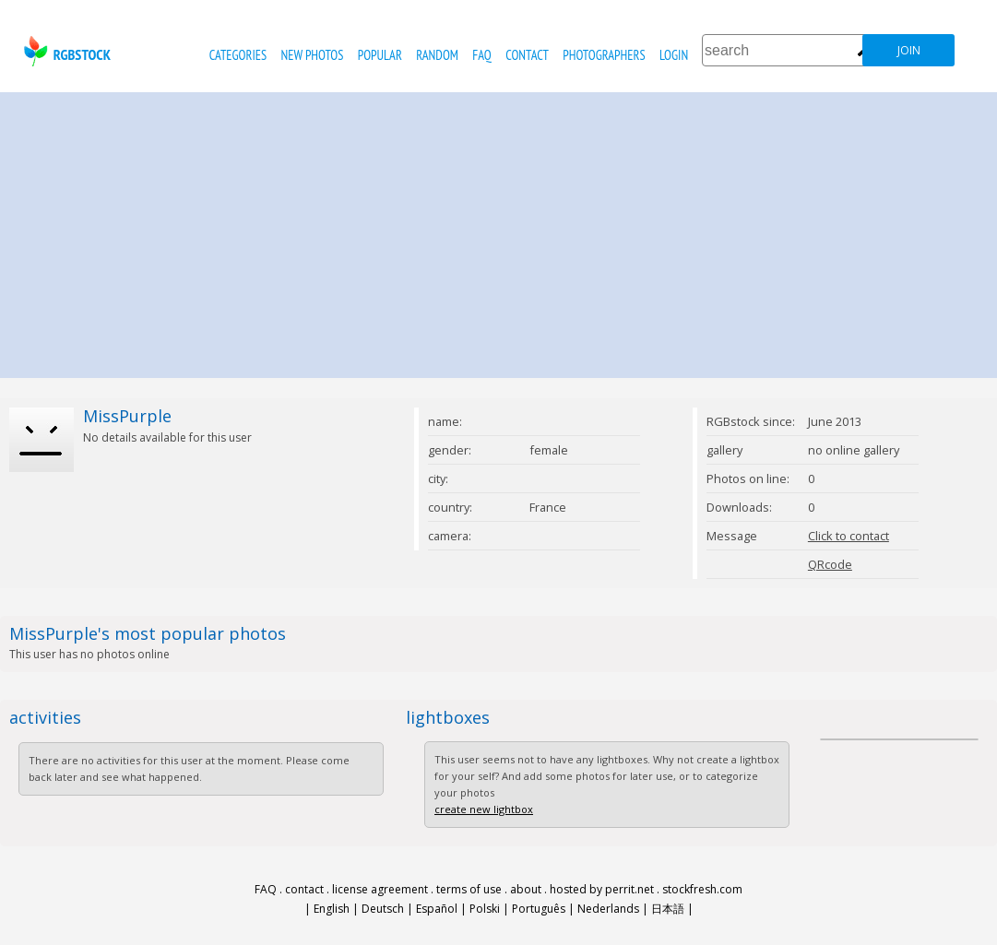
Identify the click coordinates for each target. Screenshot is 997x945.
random (437, 55)
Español (436, 908)
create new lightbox (483, 809)
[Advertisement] (499, 230)
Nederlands (608, 908)
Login (673, 55)
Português (538, 908)
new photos (312, 55)
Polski (484, 908)
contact (527, 55)
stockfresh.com (702, 889)
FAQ (481, 55)
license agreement (380, 889)
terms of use (469, 889)
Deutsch (383, 908)
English (332, 908)
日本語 (667, 908)
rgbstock (65, 51)
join (908, 50)
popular (380, 55)
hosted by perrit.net (602, 889)
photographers (604, 55)
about (525, 889)
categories (238, 55)
